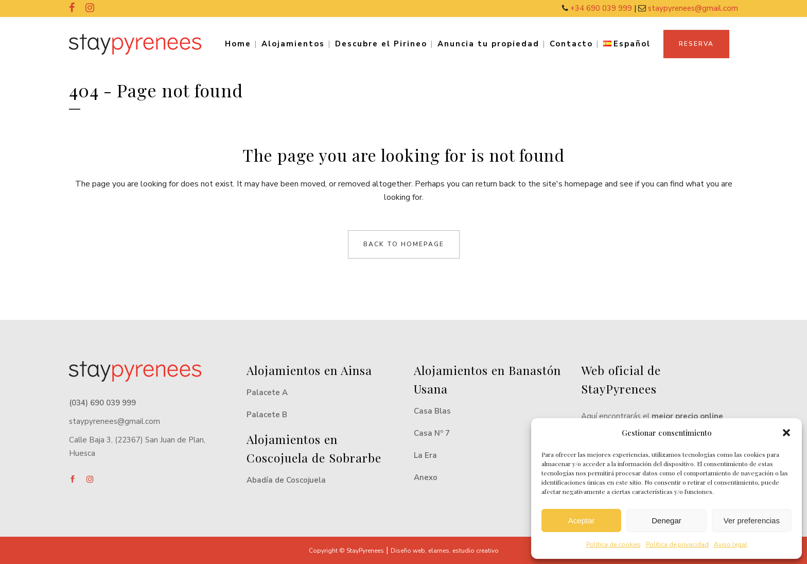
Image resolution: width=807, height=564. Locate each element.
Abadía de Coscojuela (286, 480)
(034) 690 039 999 (102, 403)
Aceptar (581, 520)
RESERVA (696, 44)
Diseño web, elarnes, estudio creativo (445, 550)
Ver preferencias (752, 520)
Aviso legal (730, 544)
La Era (425, 455)
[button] (786, 433)
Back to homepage (403, 244)
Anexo (425, 477)
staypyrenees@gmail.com (693, 8)
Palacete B (267, 414)
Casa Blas (432, 411)
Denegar (666, 520)
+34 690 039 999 (602, 8)
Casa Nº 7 (432, 433)
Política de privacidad (677, 544)
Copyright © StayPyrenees (346, 550)
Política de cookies (613, 544)
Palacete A (267, 392)
